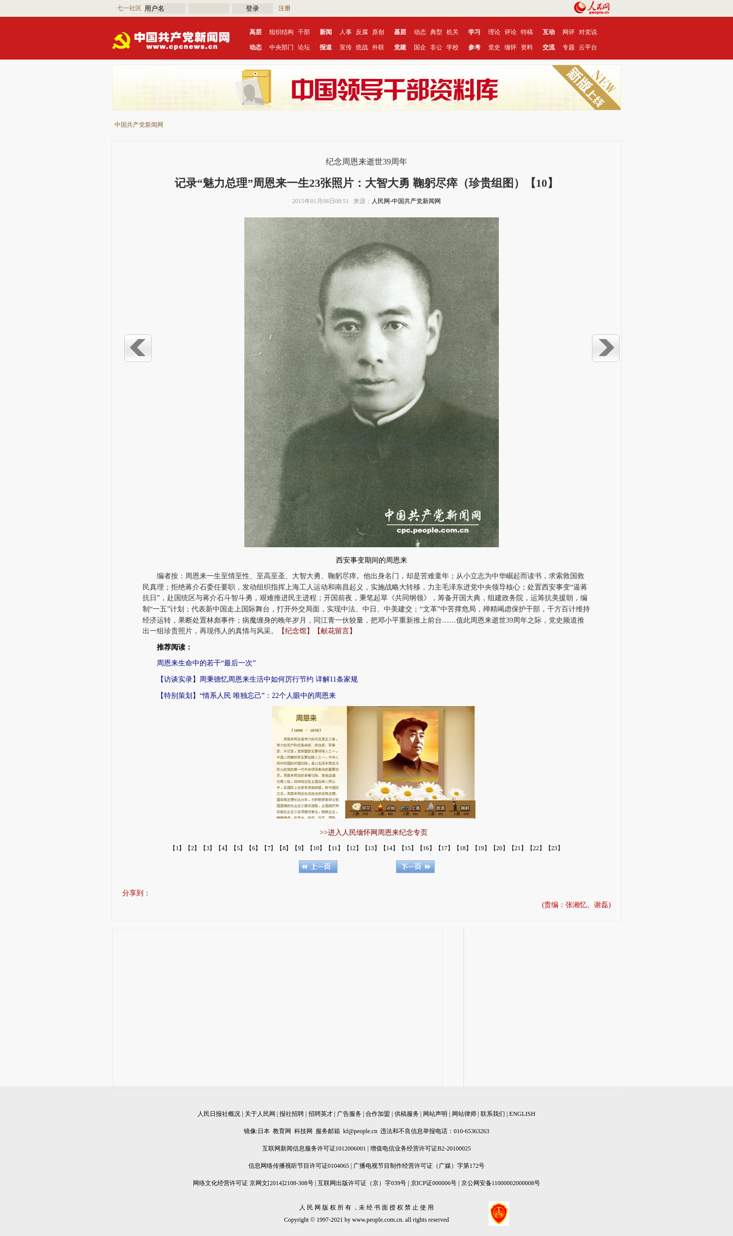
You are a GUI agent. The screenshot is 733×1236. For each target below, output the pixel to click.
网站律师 (464, 1113)
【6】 (253, 848)
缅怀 (510, 47)
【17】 (444, 848)
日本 (264, 1131)
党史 (494, 47)
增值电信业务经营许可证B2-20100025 (420, 1148)
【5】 (238, 848)
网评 (568, 32)
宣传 (346, 47)
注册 (284, 8)
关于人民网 (260, 1113)
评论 (510, 32)
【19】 (481, 848)
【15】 (408, 848)
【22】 (536, 848)
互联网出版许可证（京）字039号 (362, 1183)
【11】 (334, 848)
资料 (527, 47)
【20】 (499, 848)
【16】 (426, 848)
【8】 (284, 848)
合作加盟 (377, 1113)
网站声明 (435, 1113)
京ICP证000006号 (434, 1183)
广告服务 (349, 1113)
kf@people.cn (360, 1131)
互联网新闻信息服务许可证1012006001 (314, 1148)
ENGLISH (522, 1113)
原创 (378, 32)
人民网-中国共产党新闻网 (406, 201)
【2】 (192, 848)
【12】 (353, 848)
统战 (362, 47)
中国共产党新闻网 (139, 124)
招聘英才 (320, 1113)
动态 (420, 32)
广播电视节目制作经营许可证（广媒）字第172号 (419, 1165)
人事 (346, 32)
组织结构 (281, 32)
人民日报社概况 (219, 1113)
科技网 (303, 1131)
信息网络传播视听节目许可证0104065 (298, 1165)
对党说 (588, 32)
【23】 (554, 848)
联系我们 (493, 1113)
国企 (420, 47)
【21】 (518, 848)
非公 (436, 47)
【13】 (371, 848)
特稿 (527, 32)
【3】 (207, 848)
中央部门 (281, 47)
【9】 (299, 848)
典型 (436, 32)
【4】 (223, 848)
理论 (494, 32)
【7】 (268, 848)
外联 (378, 47)
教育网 (282, 1131)
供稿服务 (406, 1113)
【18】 (463, 848)
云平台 (588, 47)
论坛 (304, 47)
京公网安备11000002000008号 (501, 1183)
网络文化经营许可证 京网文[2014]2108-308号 (253, 1183)
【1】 (177, 848)
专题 (568, 47)
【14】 (389, 848)
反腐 (362, 32)
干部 (304, 32)
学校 (452, 47)
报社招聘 (291, 1113)
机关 (452, 32)
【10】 (316, 848)
